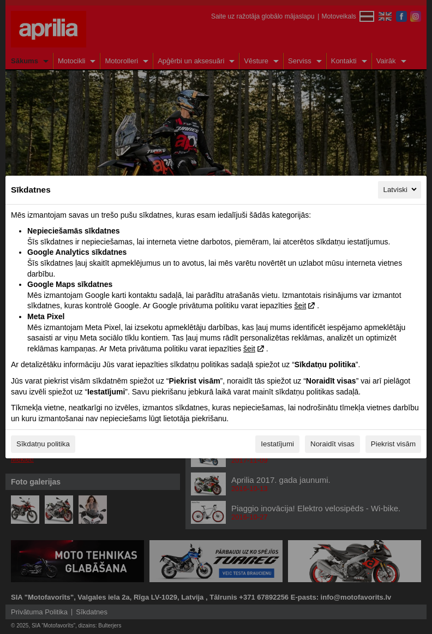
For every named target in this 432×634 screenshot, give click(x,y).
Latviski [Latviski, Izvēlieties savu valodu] (400, 189)
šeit (300, 305)
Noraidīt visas (332, 444)
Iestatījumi (277, 444)
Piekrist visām (393, 444)
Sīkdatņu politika (43, 444)
